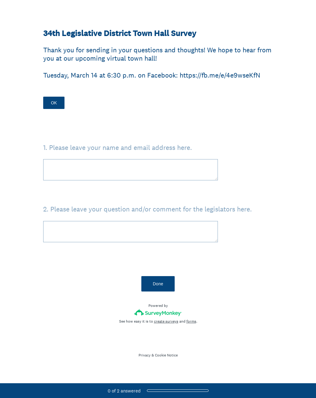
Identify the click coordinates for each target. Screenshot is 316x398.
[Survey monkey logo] (158, 312)
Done (158, 284)
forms (191, 321)
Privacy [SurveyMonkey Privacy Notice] (145, 355)
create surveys (166, 321)
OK (54, 103)
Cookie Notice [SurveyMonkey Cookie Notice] (166, 355)
